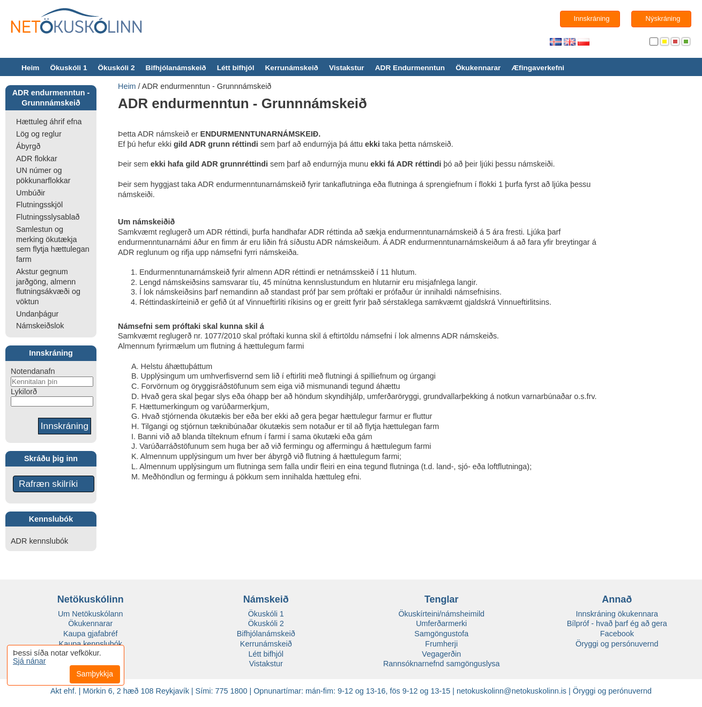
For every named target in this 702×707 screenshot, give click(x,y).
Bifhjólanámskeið (176, 68)
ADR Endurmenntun (410, 68)
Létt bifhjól (236, 68)
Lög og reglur (39, 134)
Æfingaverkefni (537, 68)
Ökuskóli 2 (116, 68)
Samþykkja (95, 674)
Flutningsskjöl (39, 204)
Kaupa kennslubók (90, 644)
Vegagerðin (441, 654)
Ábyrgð (28, 146)
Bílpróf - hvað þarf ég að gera (617, 623)
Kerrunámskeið (291, 68)
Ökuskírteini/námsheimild (441, 614)
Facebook (617, 633)
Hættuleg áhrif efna (48, 121)
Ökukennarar (478, 68)
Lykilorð (24, 391)
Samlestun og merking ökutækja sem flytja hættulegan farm (52, 244)
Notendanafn (33, 371)
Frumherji (441, 644)
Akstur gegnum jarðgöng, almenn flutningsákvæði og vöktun (48, 286)
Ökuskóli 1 (68, 68)
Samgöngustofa (441, 633)
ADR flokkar (36, 158)
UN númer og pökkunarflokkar (43, 175)
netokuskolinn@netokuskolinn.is (511, 691)
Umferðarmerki (441, 623)
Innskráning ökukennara (617, 614)
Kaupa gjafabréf (90, 633)
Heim (30, 68)
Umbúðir (30, 193)
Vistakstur (346, 68)
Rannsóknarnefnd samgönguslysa (441, 663)
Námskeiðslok (40, 325)
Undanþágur (37, 314)
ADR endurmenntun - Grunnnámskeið (207, 86)
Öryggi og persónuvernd (617, 644)
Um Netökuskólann (90, 614)
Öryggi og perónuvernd (612, 691)
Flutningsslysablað (47, 217)
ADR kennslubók (39, 541)
